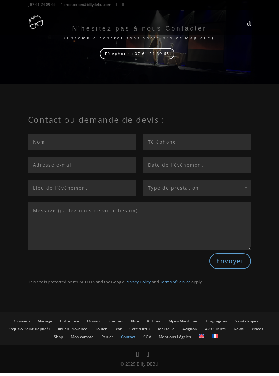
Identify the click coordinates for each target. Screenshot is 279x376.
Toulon (101, 332)
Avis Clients (215, 332)
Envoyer (230, 264)
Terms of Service (175, 285)
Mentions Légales (175, 340)
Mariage (44, 324)
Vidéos (257, 332)
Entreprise (69, 324)
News (239, 332)
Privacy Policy (138, 285)
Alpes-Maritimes (183, 324)
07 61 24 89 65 (43, 4)
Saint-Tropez (246, 324)
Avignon (189, 332)
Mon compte (82, 340)
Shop (58, 340)
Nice (135, 324)
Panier (107, 340)
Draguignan (216, 324)
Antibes (154, 324)
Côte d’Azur (139, 332)
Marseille (166, 332)
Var (119, 332)
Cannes (116, 324)
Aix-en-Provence (72, 332)
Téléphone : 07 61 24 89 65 (137, 55)
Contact (128, 340)
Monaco (94, 324)
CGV (147, 340)
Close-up (22, 324)
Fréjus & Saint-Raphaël (29, 332)
